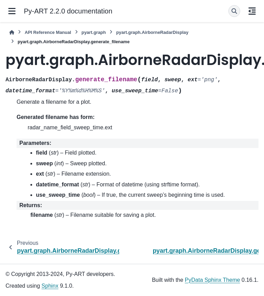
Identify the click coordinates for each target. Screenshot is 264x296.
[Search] (234, 11)
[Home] (11, 32)
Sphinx (49, 286)
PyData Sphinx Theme (212, 280)
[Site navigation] (12, 11)
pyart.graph (94, 32)
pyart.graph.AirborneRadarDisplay (152, 32)
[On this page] (252, 11)
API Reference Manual (48, 32)
